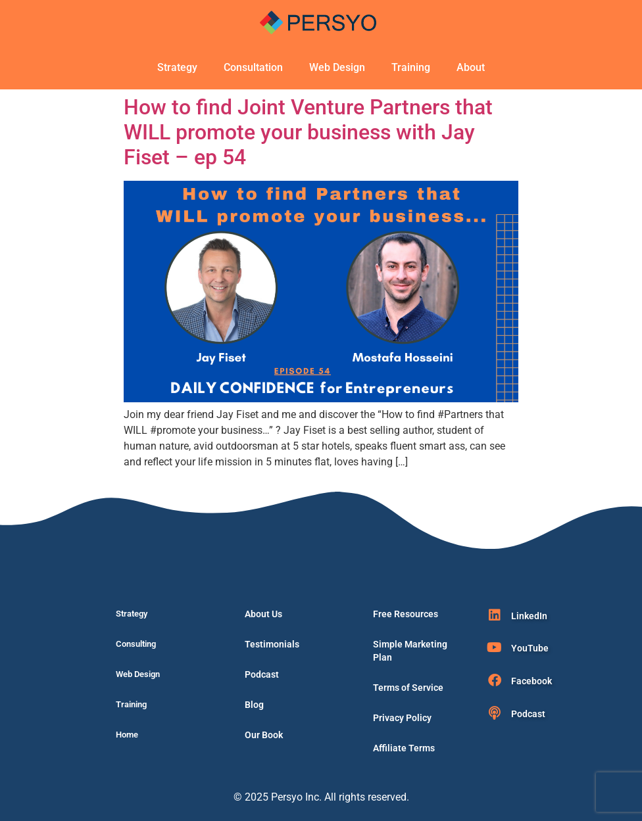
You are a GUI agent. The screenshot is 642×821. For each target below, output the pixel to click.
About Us (263, 614)
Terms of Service (408, 687)
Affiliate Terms (404, 748)
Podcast (262, 674)
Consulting (136, 644)
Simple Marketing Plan (410, 651)
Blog (254, 704)
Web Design (337, 67)
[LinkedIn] (494, 615)
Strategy (177, 67)
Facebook (531, 681)
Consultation (253, 67)
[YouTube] (494, 647)
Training (410, 67)
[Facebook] (494, 680)
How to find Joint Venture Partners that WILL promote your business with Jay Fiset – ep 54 (308, 132)
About (471, 67)
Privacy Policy (402, 718)
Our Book (264, 735)
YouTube (530, 648)
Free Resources (405, 614)
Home (127, 734)
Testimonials (272, 644)
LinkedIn (529, 616)
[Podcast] (494, 713)
